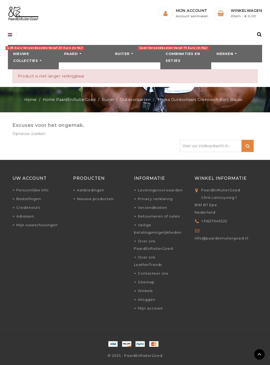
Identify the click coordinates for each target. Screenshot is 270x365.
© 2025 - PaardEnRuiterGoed (135, 355)
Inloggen (146, 299)
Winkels (145, 291)
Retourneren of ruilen (159, 216)
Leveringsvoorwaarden (160, 190)
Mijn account (150, 308)
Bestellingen (28, 199)
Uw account (29, 178)
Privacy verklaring (155, 199)
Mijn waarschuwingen (37, 225)
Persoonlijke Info (32, 190)
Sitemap (146, 282)
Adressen (25, 216)
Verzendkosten (152, 207)
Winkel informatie (221, 178)
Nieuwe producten (95, 199)
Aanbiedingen (90, 190)
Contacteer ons (153, 273)
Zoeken (248, 146)
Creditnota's (28, 207)
